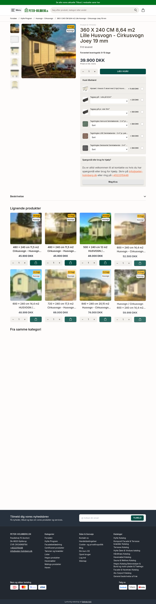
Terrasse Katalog (121, 547)
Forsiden (13, 18)
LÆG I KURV (123, 71)
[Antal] (89, 71)
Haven (47, 567)
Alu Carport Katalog (122, 573)
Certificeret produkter (54, 548)
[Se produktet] (85, 88)
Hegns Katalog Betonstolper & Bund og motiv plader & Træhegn (128, 565)
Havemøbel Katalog (122, 557)
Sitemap (83, 561)
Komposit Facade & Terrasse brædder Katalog (126, 542)
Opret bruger (85, 554)
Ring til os (113, 182)
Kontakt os (84, 538)
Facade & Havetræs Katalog (126, 570)
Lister (47, 554)
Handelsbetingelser (88, 541)
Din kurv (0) (84, 551)
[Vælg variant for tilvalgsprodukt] (109, 101)
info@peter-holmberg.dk (21, 551)
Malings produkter (53, 564)
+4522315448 (120, 175)
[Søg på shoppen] (135, 10)
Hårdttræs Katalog (122, 554)
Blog (81, 548)
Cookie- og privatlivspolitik (91, 544)
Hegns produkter (52, 557)
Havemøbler (50, 561)
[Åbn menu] (16, 10)
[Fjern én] (83, 71)
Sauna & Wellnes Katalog (125, 560)
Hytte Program (26, 18)
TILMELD (137, 518)
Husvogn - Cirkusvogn (44, 18)
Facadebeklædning (53, 544)
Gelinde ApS (86, 602)
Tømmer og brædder (54, 551)
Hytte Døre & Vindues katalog (127, 550)
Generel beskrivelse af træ (126, 576)
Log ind (82, 557)
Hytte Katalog (120, 538)
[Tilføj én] (95, 71)
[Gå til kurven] (143, 10)
